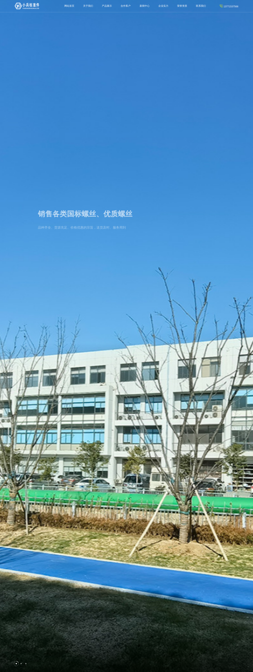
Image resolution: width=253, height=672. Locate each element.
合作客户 (126, 6)
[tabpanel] (126, 336)
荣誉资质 (182, 6)
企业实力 (163, 6)
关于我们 (88, 6)
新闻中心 (145, 6)
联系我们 (201, 6)
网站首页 (69, 6)
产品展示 (107, 6)
